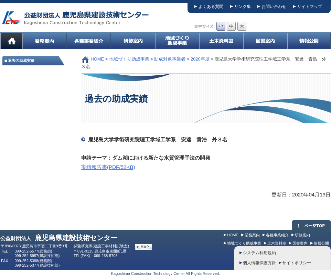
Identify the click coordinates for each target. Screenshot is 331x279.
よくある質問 (211, 6)
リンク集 (242, 6)
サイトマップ (309, 6)
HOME (97, 59)
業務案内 (252, 235)
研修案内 (302, 235)
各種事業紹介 (277, 235)
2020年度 (200, 59)
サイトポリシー (296, 262)
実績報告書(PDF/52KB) (108, 167)
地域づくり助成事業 (129, 59)
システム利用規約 (259, 252)
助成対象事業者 (169, 59)
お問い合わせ (273, 6)
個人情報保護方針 (259, 262)
